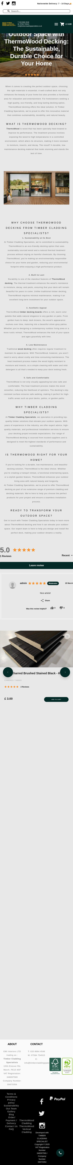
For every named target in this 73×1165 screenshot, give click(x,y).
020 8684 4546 (24, 22)
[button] (66, 24)
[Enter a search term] (39, 11)
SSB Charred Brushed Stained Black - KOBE (35, 673)
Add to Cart (56, 699)
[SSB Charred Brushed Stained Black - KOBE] (36, 648)
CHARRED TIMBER (13, 680)
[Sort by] (67, 555)
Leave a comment (41, 72)
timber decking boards (31, 312)
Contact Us (11, 1126)
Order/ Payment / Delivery (11, 1120)
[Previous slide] (8, 672)
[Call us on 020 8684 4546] (60, 1153)
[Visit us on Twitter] (8, 3)
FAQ (11, 1129)
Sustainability (11, 1105)
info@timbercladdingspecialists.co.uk (30, 26)
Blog (11, 1114)
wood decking (25, 349)
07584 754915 (24, 24)
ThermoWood (12, 129)
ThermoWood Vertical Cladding (26, 1129)
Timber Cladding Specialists (22, 417)
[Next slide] (65, 672)
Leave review (36, 565)
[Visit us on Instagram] (14, 3)
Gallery (11, 1111)
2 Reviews (24, 687)
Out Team (11, 1108)
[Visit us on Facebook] (2, 3)
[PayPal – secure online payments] (57, 1099)
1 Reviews (46, 74)
